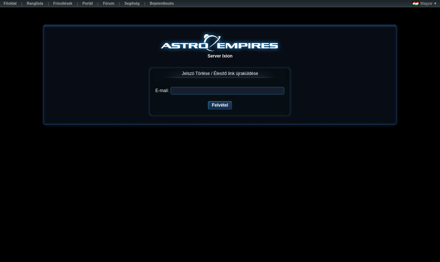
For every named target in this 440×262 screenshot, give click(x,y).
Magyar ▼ (424, 3)
